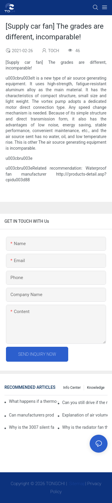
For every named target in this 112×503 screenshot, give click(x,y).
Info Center (72, 388)
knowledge (96, 388)
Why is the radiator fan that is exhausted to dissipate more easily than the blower (85, 427)
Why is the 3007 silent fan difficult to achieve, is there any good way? (31, 427)
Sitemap (76, 483)
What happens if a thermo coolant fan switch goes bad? (33, 401)
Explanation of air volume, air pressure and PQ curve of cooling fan (85, 415)
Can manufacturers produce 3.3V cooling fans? (31, 415)
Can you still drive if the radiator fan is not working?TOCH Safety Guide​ (85, 402)
